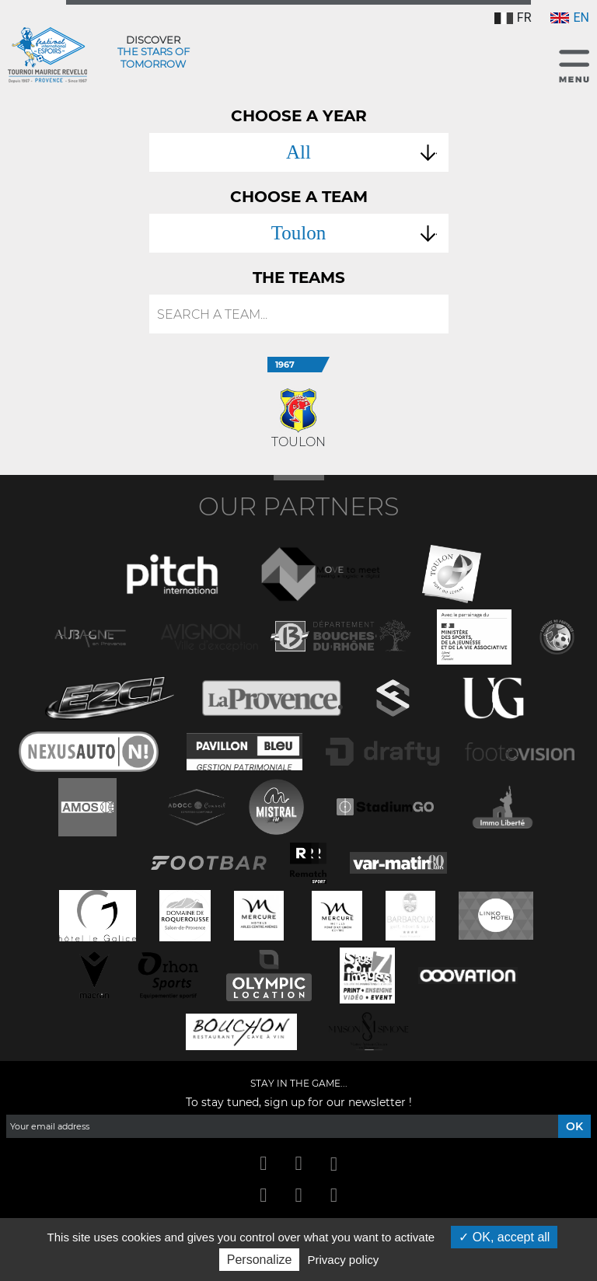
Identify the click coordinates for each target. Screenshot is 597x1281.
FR (513, 17)
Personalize (259, 1259)
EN (569, 17)
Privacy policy (343, 1259)
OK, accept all (504, 1237)
